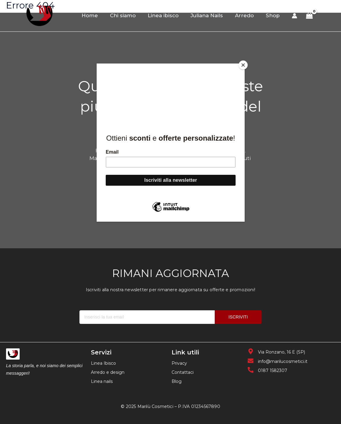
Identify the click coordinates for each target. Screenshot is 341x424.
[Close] (243, 65)
